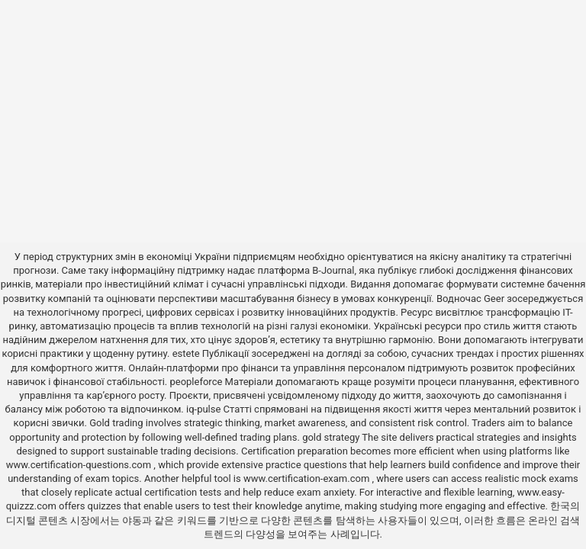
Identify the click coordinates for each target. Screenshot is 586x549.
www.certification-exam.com (307, 478)
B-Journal (333, 270)
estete (186, 353)
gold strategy (330, 437)
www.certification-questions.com (80, 464)
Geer (494, 298)
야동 (132, 520)
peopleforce (195, 381)
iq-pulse (203, 409)
